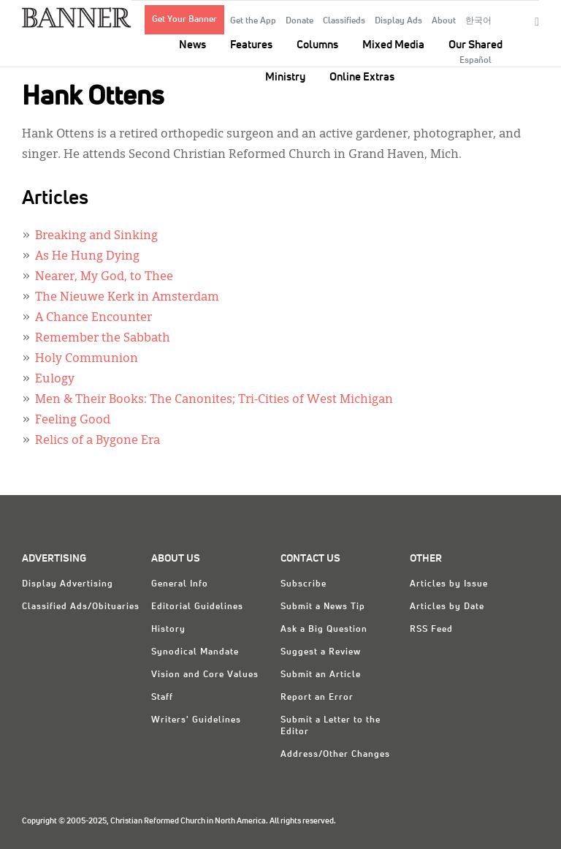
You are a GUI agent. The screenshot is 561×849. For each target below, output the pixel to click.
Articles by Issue (449, 584)
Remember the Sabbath (102, 338)
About (444, 21)
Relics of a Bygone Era (97, 441)
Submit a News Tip (322, 607)
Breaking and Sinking (96, 236)
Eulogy (55, 379)
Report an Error (317, 697)
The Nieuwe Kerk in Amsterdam (127, 297)
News (192, 44)
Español (475, 60)
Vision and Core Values (205, 675)
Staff (162, 697)
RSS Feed (431, 629)
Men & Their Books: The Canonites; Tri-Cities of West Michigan (214, 400)
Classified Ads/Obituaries (81, 607)
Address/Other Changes (335, 754)
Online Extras (361, 77)
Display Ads (398, 21)
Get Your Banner (184, 19)
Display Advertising (67, 584)
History (168, 629)
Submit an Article (320, 675)
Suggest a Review (320, 652)
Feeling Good (72, 420)
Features (251, 44)
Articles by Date (447, 607)
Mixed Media (393, 44)
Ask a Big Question (323, 629)
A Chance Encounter (93, 318)
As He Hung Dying (87, 257)
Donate (299, 21)
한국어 (478, 21)
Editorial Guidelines (197, 607)
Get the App (253, 21)
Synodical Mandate (195, 652)
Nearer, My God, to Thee (104, 277)
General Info (179, 584)
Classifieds (344, 21)
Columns (317, 44)
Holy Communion (86, 359)
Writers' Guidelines (196, 720)
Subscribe (303, 584)
